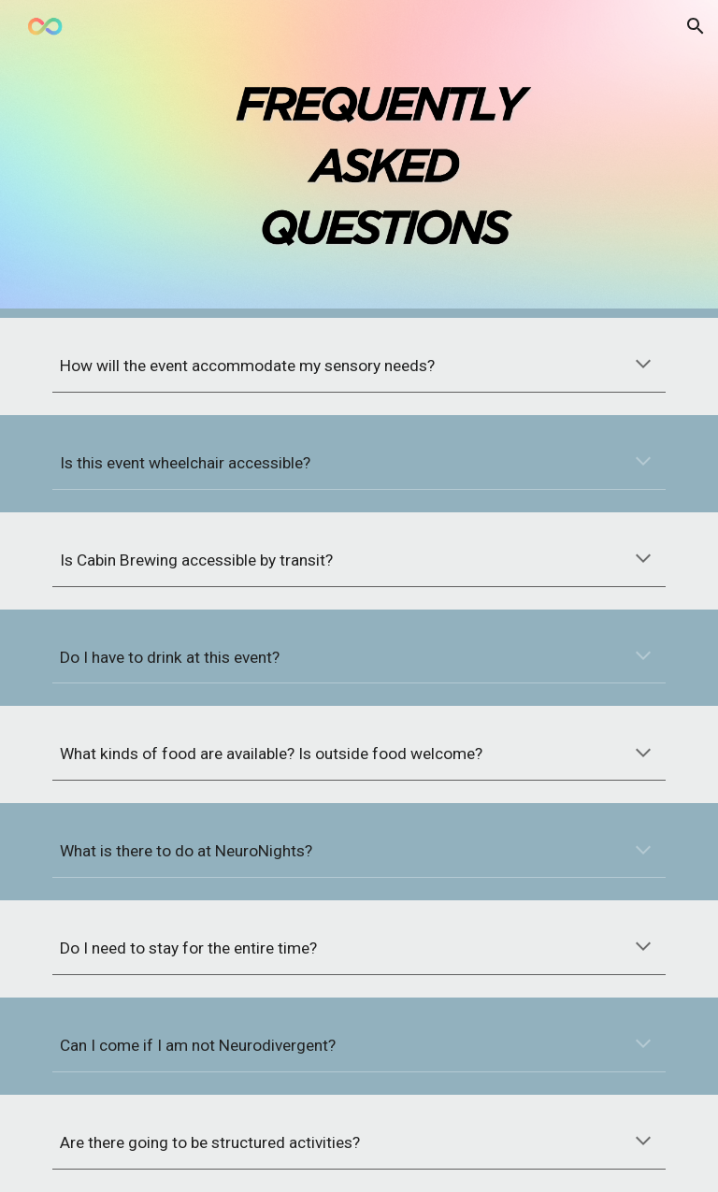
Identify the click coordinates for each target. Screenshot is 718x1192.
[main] (358, 366)
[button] (695, 26)
